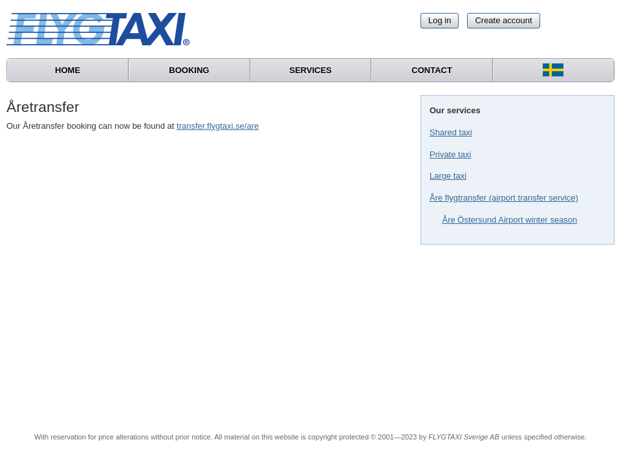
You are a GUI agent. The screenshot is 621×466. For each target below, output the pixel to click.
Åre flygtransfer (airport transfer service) (504, 198)
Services (310, 70)
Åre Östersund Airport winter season (510, 220)
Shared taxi (451, 132)
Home (67, 70)
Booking (189, 70)
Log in (439, 20)
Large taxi (448, 176)
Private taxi (450, 154)
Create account (503, 20)
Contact (431, 70)
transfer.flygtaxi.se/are (218, 126)
